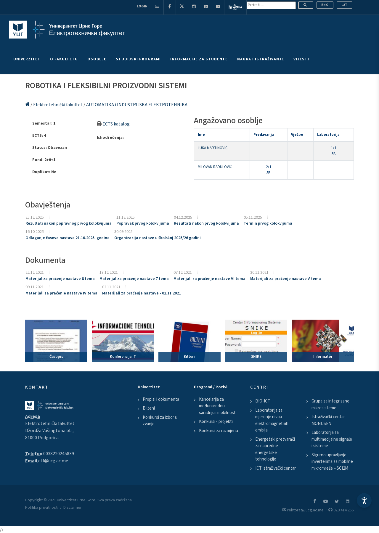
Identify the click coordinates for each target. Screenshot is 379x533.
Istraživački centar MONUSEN (328, 420)
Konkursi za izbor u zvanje (160, 420)
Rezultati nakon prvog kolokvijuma (206, 223)
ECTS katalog (116, 124)
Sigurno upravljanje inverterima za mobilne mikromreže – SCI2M (332, 461)
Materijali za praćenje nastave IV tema (61, 293)
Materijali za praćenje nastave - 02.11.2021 (141, 293)
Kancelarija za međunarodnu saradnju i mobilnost (217, 406)
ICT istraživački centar (275, 468)
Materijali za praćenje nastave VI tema (209, 279)
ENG (325, 5)
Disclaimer (72, 508)
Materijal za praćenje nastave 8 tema (60, 279)
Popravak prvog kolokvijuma (142, 223)
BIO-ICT (262, 401)
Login (142, 6)
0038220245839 (58, 453)
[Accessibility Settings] (364, 500)
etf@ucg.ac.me (53, 461)
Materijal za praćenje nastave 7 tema (134, 279)
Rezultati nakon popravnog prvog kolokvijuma (68, 223)
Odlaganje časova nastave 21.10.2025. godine (67, 238)
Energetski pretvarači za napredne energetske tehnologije (275, 449)
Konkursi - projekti (216, 421)
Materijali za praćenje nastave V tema (285, 279)
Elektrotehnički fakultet (58, 105)
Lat (344, 5)
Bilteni (149, 408)
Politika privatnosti (41, 508)
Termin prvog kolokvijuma (268, 223)
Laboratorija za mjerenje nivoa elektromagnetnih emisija (271, 420)
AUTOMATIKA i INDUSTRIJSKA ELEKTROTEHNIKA (136, 105)
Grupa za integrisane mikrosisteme (330, 404)
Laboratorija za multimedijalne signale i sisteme (331, 439)
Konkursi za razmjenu (218, 431)
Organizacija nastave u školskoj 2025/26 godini (157, 238)
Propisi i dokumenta (161, 399)
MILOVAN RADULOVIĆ (215, 167)
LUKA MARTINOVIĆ (212, 148)
